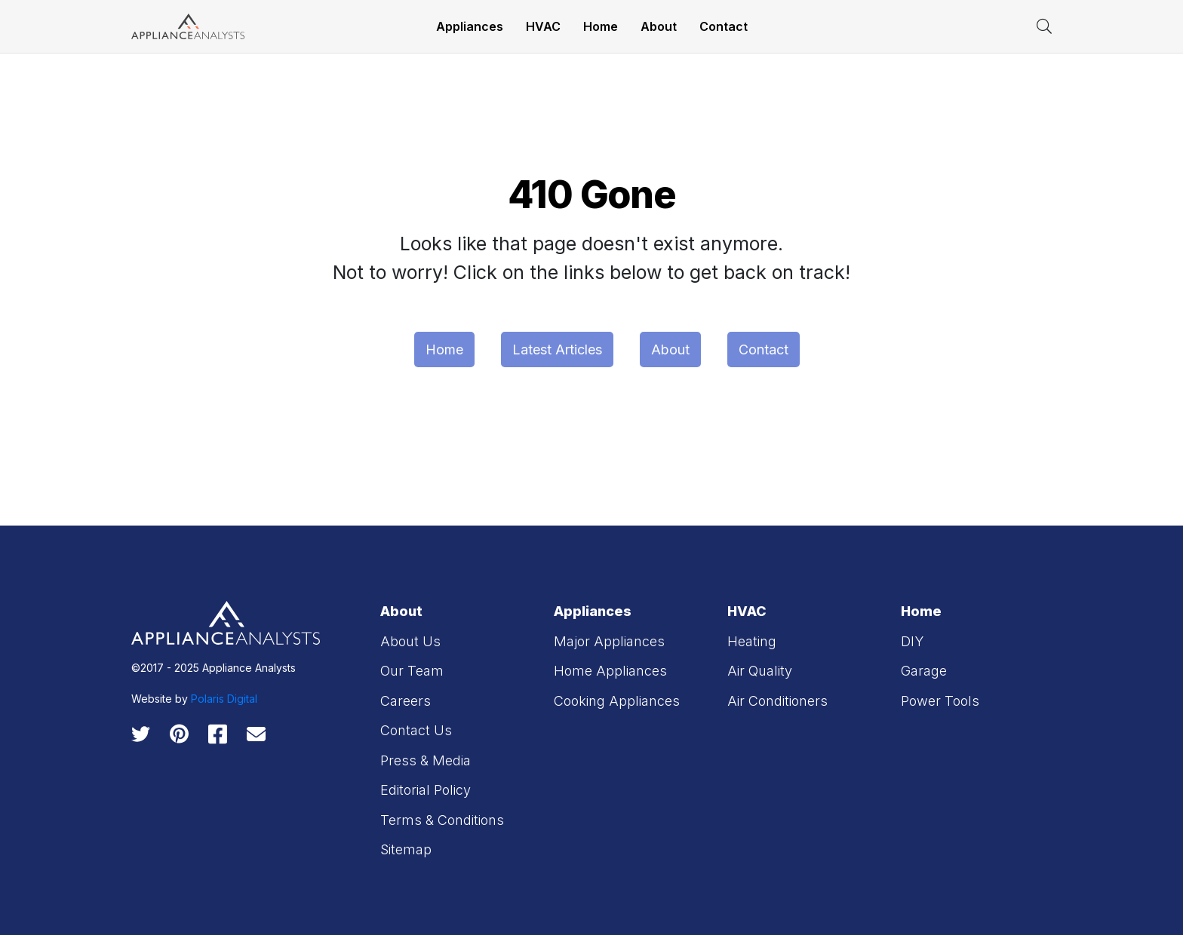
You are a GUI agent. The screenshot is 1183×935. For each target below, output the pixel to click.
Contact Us (416, 730)
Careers (405, 701)
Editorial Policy (425, 790)
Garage (924, 671)
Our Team (412, 671)
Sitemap (406, 849)
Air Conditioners (777, 701)
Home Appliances (610, 671)
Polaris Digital (224, 698)
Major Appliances (609, 641)
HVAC (543, 26)
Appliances (469, 26)
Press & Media (425, 760)
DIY (912, 641)
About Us (410, 641)
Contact (723, 26)
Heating (751, 641)
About (659, 26)
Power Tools (940, 701)
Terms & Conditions (442, 820)
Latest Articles (557, 349)
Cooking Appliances (617, 701)
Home (600, 26)
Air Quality (759, 671)
